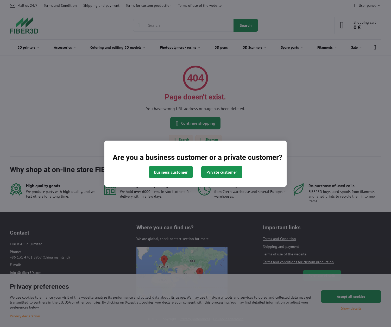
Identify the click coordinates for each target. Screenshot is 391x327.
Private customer (221, 172)
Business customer (171, 172)
